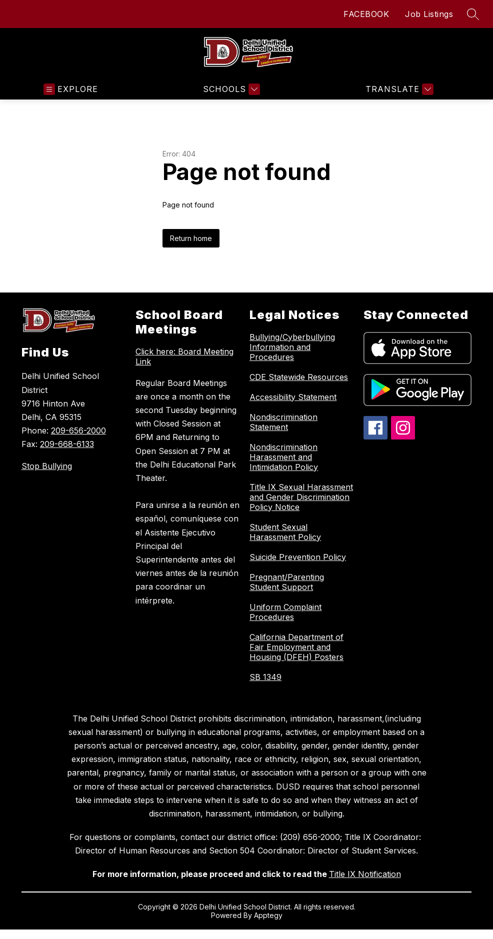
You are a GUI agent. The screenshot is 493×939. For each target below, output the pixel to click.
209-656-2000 (78, 431)
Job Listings (429, 14)
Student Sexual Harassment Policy (285, 532)
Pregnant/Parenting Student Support (287, 582)
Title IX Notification (365, 874)
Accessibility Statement (293, 397)
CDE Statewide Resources (299, 377)
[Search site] (473, 14)
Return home (191, 238)
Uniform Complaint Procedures (286, 612)
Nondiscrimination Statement (284, 422)
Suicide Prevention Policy (298, 557)
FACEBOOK (366, 14)
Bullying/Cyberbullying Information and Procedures (292, 347)
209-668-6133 (67, 444)
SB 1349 (266, 677)
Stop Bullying (47, 466)
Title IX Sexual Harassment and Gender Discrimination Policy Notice (301, 497)
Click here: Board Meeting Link (185, 356)
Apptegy (268, 915)
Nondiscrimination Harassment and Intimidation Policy (284, 457)
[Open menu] (71, 89)
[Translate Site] (398, 89)
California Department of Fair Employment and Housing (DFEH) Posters (297, 647)
